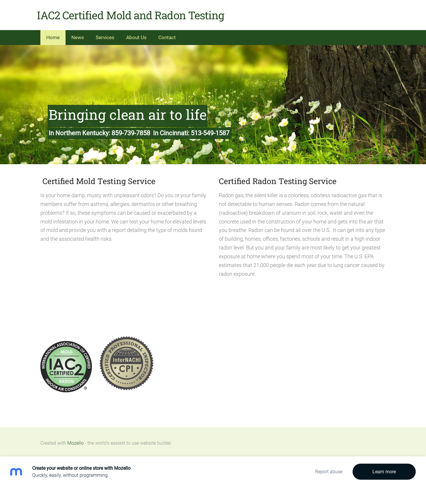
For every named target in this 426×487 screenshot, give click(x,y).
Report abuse (328, 471)
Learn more (384, 471)
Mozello (75, 440)
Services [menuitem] (105, 35)
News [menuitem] (77, 35)
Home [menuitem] (53, 35)
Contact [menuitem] (167, 35)
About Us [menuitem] (136, 35)
